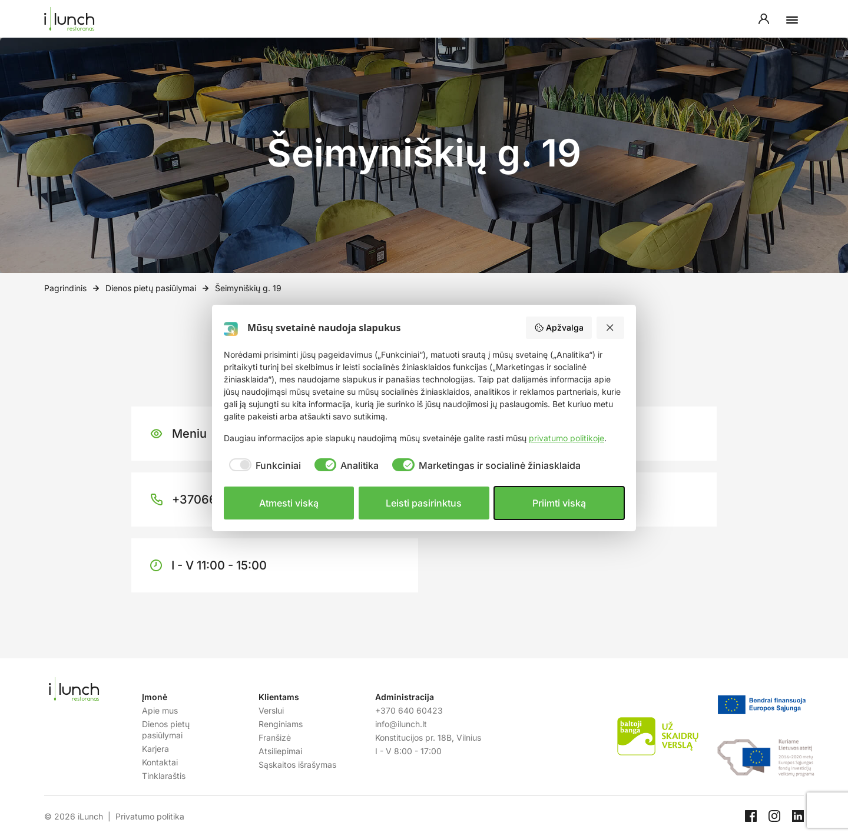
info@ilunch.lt (401, 724)
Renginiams (281, 724)
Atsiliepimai (280, 751)
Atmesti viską (289, 503)
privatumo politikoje (566, 438)
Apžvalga (559, 327)
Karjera (155, 749)
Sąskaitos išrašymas (297, 765)
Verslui (271, 710)
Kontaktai (160, 762)
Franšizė (275, 737)
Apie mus (160, 710)
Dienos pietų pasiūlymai (150, 288)
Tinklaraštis (164, 776)
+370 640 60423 (409, 710)
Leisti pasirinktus (424, 503)
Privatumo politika (149, 816)
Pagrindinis (65, 288)
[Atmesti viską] (611, 328)
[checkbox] (262, 465)
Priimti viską (559, 503)
